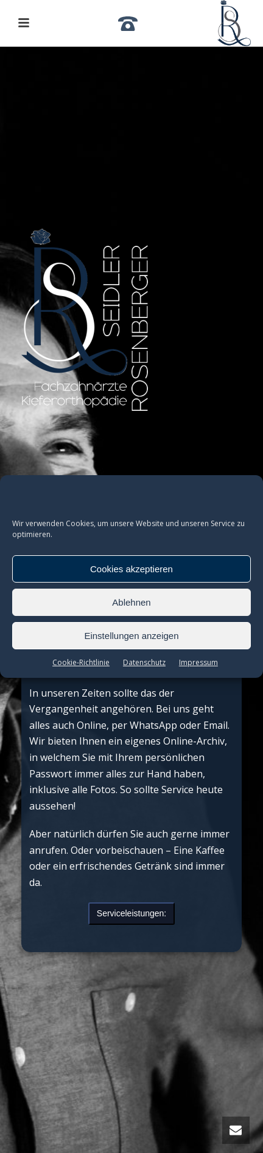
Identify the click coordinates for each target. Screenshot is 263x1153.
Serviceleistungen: (131, 913)
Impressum (198, 662)
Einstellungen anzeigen (131, 636)
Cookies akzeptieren (131, 569)
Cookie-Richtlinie (81, 662)
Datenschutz (144, 662)
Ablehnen (131, 602)
